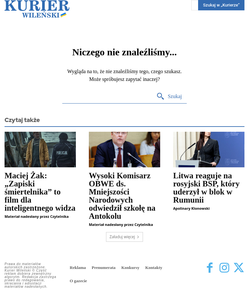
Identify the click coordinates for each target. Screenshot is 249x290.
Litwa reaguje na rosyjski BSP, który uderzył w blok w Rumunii (206, 187)
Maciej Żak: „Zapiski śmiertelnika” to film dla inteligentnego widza (40, 191)
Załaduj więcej (125, 237)
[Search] (169, 97)
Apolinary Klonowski (191, 208)
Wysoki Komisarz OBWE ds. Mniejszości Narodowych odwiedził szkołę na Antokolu (122, 195)
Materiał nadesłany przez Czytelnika (37, 216)
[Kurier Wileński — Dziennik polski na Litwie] (37, 8)
